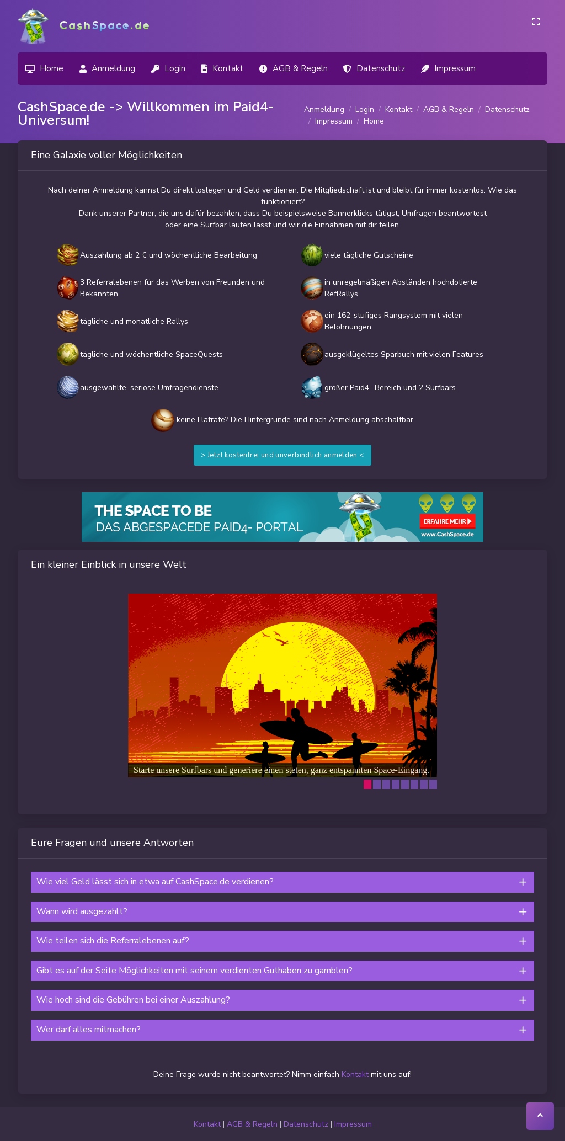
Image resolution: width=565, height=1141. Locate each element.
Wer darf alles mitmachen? (88, 1029)
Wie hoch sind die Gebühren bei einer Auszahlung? (133, 1000)
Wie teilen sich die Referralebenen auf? (112, 941)
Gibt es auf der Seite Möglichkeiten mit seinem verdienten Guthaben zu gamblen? (194, 970)
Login (364, 109)
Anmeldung (324, 109)
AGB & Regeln (448, 109)
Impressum (334, 121)
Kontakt (398, 109)
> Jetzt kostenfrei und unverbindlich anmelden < (282, 455)
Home (374, 121)
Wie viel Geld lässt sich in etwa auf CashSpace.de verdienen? (155, 882)
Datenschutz (507, 109)
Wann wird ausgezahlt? (81, 911)
